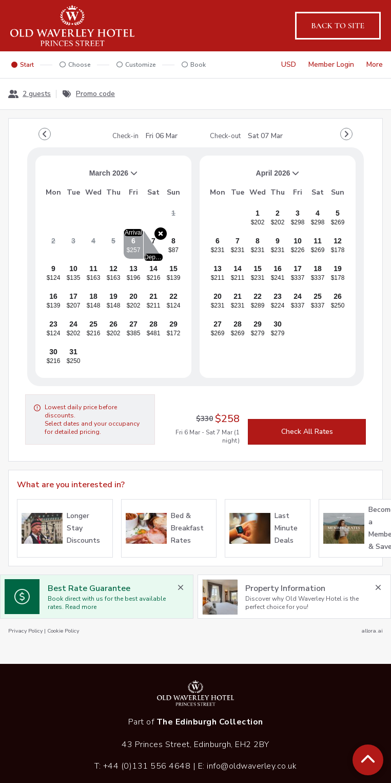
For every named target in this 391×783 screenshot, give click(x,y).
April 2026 (253, 177)
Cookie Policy (63, 631)
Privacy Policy (25, 631)
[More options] (374, 64)
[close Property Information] (378, 587)
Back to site (337, 26)
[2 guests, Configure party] (29, 94)
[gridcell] (173, 217)
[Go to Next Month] (346, 134)
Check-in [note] (145, 136)
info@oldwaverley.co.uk (252, 766)
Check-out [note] (246, 136)
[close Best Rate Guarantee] (180, 587)
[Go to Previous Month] (44, 134)
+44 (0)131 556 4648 (147, 766)
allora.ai (372, 631)
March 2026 (91, 177)
